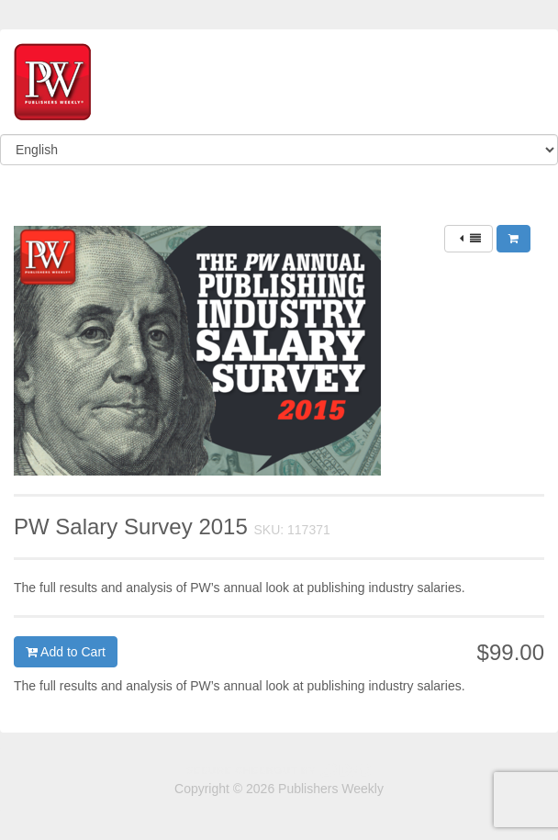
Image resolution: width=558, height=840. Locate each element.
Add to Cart (66, 651)
